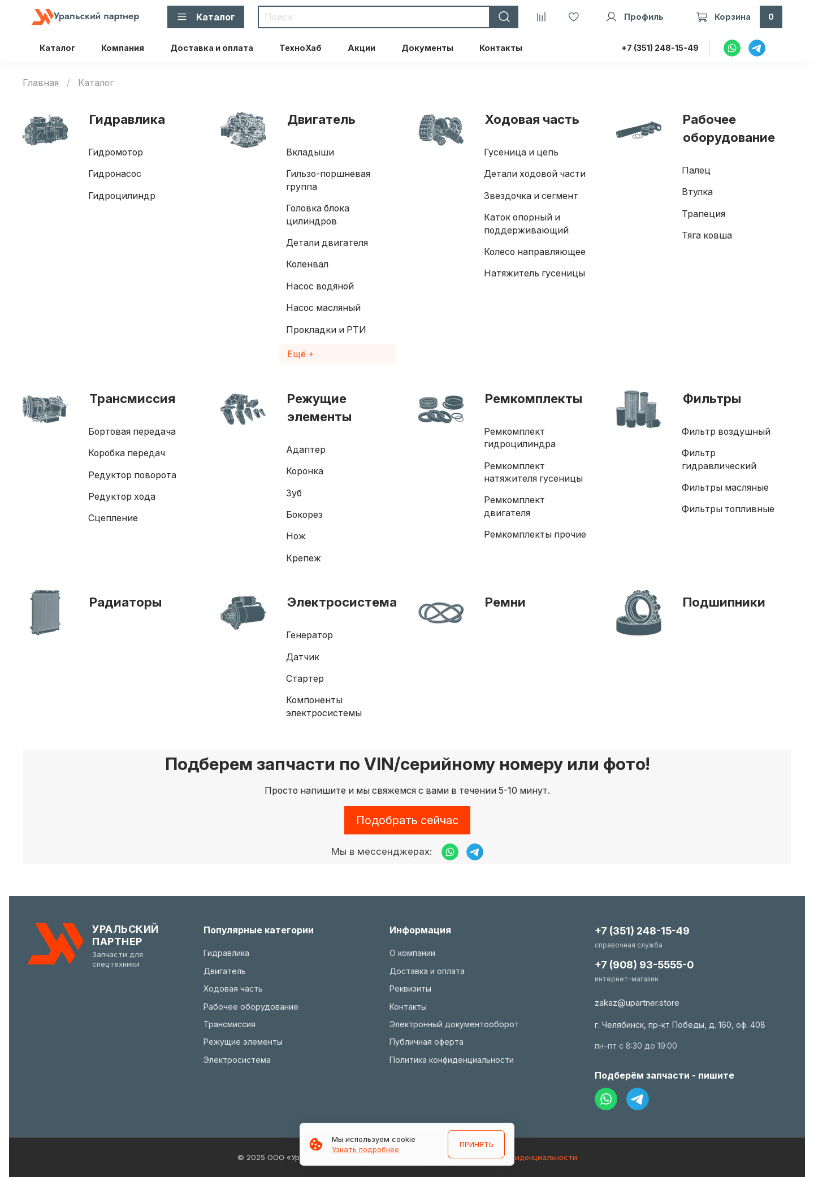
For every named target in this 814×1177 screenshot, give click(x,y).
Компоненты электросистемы (324, 706)
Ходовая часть (532, 119)
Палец (696, 170)
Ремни (505, 601)
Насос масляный (323, 307)
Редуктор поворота (132, 475)
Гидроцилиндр (121, 195)
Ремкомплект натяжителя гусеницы (533, 472)
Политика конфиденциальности (451, 1060)
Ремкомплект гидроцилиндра (520, 437)
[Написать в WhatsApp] (449, 851)
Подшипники (724, 601)
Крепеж (303, 558)
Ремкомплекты (533, 398)
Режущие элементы (319, 407)
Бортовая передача (132, 431)
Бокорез (304, 514)
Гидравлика (127, 119)
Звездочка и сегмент (531, 195)
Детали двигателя (327, 242)
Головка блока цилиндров (317, 214)
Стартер (305, 678)
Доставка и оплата (211, 48)
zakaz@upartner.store (637, 1002)
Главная (41, 82)
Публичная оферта (426, 1041)
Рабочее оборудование (729, 128)
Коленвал (307, 264)
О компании (412, 953)
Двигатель (321, 119)
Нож (296, 536)
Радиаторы (125, 601)
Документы (427, 48)
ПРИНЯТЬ (476, 1144)
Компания (122, 48)
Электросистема (342, 601)
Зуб (294, 493)
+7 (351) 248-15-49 (660, 48)
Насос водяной (320, 286)
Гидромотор (115, 152)
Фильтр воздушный (726, 431)
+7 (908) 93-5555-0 (644, 965)
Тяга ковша (707, 235)
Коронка (304, 471)
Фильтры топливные (728, 508)
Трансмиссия (132, 398)
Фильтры (712, 398)
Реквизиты (410, 988)
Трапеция (703, 213)
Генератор (309, 635)
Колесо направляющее (535, 251)
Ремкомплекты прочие (535, 534)
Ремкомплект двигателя (514, 506)
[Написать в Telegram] (474, 851)
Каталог (57, 48)
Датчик (302, 657)
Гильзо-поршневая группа (328, 180)
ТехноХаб (300, 48)
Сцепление (113, 517)
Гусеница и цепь (521, 152)
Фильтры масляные (725, 487)
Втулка (697, 191)
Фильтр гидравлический (719, 459)
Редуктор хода (121, 496)
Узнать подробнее (365, 1149)
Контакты (500, 48)
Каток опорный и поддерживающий (526, 223)
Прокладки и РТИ (326, 329)
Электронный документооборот (454, 1024)
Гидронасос (114, 173)
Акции (361, 48)
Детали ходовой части (535, 173)
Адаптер (306, 449)
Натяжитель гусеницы (534, 273)
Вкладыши (310, 152)
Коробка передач (126, 452)
